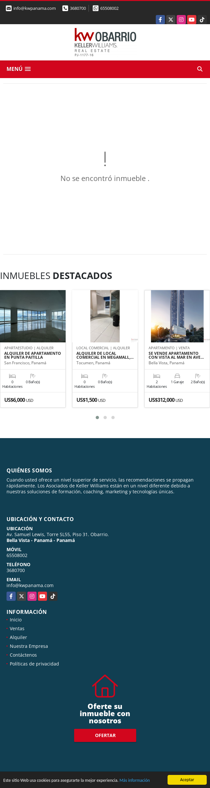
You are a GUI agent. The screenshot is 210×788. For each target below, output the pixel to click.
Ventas (17, 628)
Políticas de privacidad (34, 664)
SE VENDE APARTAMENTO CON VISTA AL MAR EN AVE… (176, 355)
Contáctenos (23, 655)
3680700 (78, 8)
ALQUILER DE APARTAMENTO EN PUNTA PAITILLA (32, 355)
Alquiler (18, 637)
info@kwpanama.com (30, 585)
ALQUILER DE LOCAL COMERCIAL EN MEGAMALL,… (105, 355)
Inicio (16, 619)
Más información (135, 780)
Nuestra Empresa (29, 646)
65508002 (109, 8)
